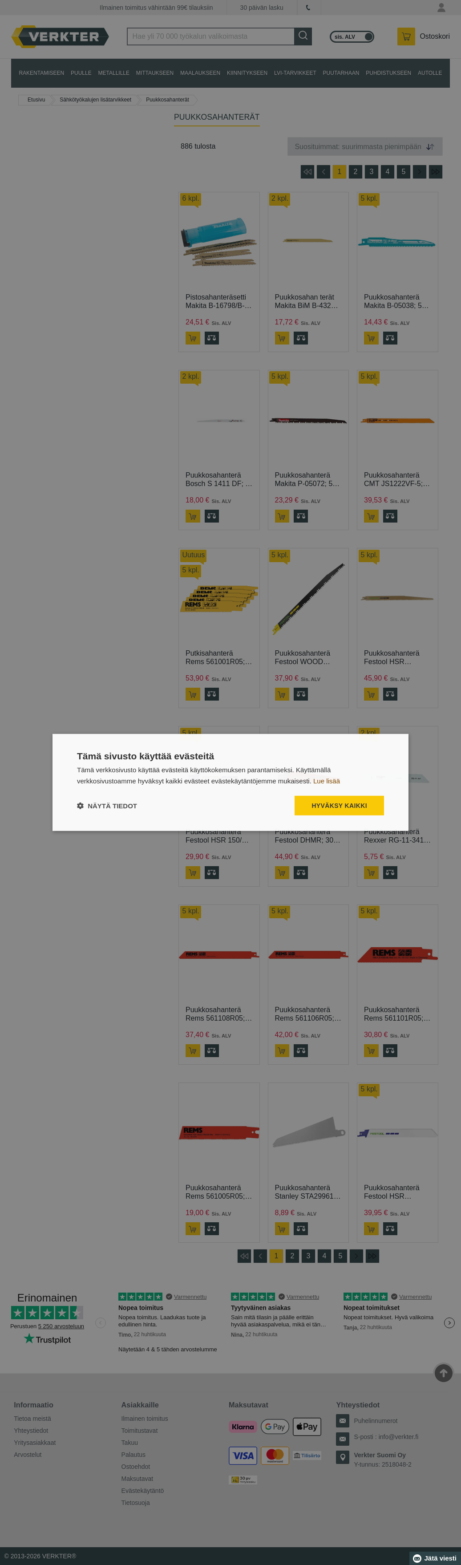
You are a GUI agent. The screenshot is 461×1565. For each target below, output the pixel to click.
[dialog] (230, 782)
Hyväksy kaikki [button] (339, 805)
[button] (107, 805)
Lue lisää (326, 781)
